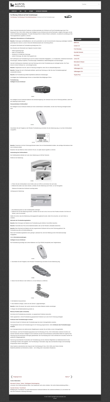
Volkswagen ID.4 (78, 71)
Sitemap (31, 11)
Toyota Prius (77, 74)
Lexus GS (76, 58)
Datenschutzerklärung (41, 11)
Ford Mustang (13, 17)
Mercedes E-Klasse (79, 62)
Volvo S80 (76, 65)
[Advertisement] (41, 23)
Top (25, 11)
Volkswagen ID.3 (78, 68)
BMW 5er (76, 42)
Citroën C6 (77, 45)
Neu (20, 11)
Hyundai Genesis (78, 52)
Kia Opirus (76, 55)
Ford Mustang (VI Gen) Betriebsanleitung (27, 17)
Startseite (14, 11)
